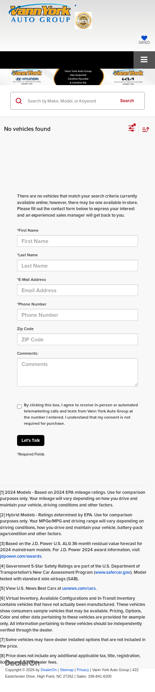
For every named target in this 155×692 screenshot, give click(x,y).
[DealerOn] (22, 662)
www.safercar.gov (112, 572)
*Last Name (27, 255)
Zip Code (25, 328)
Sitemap (67, 670)
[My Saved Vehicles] (144, 40)
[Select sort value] (144, 129)
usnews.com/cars (79, 588)
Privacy (83, 670)
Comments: (27, 353)
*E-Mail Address (31, 279)
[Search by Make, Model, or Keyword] (70, 101)
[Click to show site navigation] (144, 60)
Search (127, 100)
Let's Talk (31, 440)
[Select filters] (131, 129)
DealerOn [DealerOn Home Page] (49, 670)
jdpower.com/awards (20, 556)
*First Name (28, 230)
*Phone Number (31, 304)
